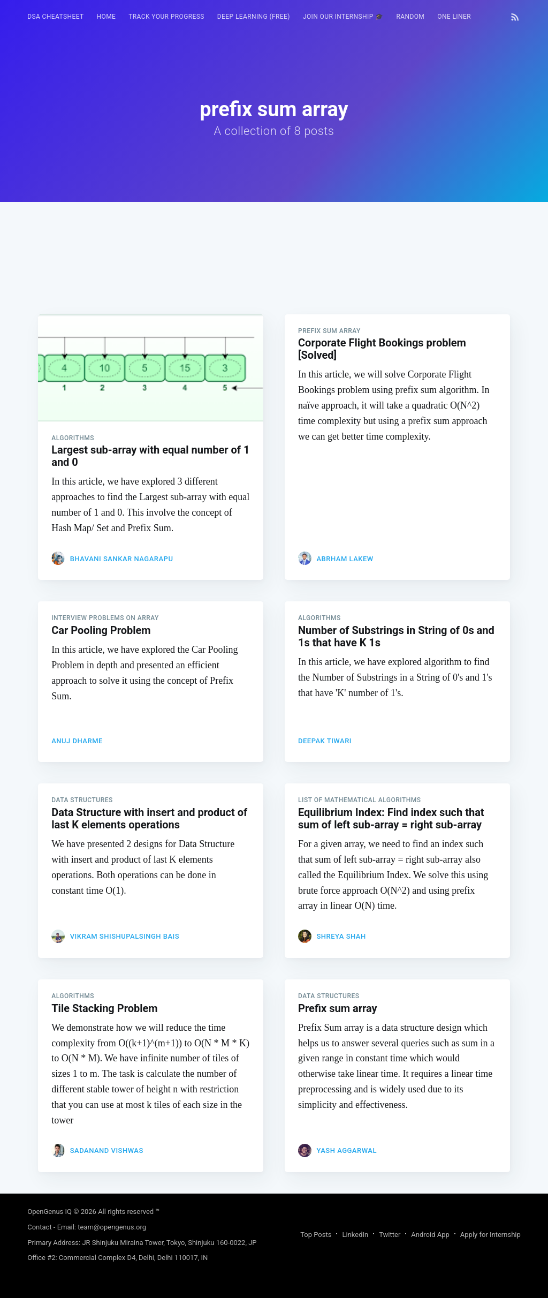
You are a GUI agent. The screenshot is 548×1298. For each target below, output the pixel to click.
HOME (106, 16)
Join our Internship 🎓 (343, 16)
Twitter (389, 1235)
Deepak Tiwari (325, 741)
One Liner (454, 16)
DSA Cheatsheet (55, 16)
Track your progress (166, 16)
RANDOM (410, 16)
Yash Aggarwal (346, 1150)
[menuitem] (55, 16)
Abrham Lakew (344, 559)
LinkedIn (355, 1235)
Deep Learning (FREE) (253, 16)
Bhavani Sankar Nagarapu (121, 559)
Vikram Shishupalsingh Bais (125, 936)
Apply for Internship (490, 1235)
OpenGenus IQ (49, 1212)
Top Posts (315, 1235)
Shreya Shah (341, 936)
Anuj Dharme (77, 741)
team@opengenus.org (112, 1227)
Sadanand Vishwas (106, 1150)
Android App (430, 1235)
